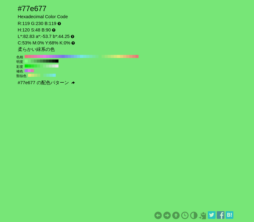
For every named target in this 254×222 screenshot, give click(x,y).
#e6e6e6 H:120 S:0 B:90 (56, 66)
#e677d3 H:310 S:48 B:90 (41, 56)
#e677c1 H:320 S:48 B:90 (38, 56)
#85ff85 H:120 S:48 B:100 (26, 61)
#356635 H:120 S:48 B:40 (44, 61)
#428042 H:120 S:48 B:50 (41, 61)
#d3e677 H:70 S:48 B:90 (115, 56)
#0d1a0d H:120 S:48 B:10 (53, 61)
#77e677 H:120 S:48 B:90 (100, 56)
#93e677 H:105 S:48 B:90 (38, 75)
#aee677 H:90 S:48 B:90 (109, 56)
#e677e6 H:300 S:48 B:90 (44, 56)
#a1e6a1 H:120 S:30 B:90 (47, 66)
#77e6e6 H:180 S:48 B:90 (81, 56)
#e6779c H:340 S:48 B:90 (32, 56)
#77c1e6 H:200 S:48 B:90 (75, 56)
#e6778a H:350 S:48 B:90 (29, 56)
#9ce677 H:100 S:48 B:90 (106, 56)
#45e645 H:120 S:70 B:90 (35, 66)
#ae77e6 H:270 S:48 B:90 (53, 56)
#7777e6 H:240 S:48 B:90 (63, 56)
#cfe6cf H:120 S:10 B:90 (53, 66)
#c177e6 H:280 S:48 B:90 (50, 56)
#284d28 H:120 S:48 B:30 (47, 61)
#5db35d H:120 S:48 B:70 (35, 61)
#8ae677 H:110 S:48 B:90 (103, 56)
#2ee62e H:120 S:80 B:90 (32, 66)
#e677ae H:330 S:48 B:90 (35, 56)
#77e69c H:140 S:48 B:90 (93, 56)
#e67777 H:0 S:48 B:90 (137, 56)
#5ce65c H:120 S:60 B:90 (38, 66)
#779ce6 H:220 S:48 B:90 (69, 56)
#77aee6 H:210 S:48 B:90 (72, 56)
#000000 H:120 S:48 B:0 (56, 61)
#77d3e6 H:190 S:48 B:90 (78, 56)
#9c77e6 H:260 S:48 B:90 (56, 56)
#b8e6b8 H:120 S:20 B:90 (50, 66)
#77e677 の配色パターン (46, 82)
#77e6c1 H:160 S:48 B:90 (87, 56)
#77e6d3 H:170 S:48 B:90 (84, 56)
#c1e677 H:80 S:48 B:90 (112, 56)
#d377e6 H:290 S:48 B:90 (47, 56)
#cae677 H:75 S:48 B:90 (32, 75)
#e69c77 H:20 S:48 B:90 (130, 56)
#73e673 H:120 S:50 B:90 (41, 66)
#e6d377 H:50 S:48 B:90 (121, 56)
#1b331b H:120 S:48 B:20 (50, 61)
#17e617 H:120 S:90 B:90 (29, 66)
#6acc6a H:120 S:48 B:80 (32, 61)
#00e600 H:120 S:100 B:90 (26, 66)
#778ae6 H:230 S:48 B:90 (66, 56)
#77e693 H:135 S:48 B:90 (44, 75)
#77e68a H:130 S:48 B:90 (97, 56)
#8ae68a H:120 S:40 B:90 (44, 66)
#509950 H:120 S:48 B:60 (38, 61)
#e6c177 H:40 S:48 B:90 (124, 56)
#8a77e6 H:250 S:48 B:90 (60, 56)
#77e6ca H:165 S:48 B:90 (51, 75)
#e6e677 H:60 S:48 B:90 (118, 56)
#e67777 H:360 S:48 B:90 (26, 56)
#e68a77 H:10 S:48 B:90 (133, 56)
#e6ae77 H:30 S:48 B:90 (127, 56)
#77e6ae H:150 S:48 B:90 (90, 56)
